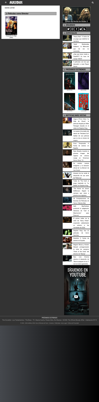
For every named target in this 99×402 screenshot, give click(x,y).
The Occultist (6, 318)
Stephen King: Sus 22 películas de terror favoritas (81, 231)
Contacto (51, 321)
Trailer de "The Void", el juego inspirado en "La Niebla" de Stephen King (81, 181)
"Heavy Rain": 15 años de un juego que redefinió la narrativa (81, 39)
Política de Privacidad (73, 321)
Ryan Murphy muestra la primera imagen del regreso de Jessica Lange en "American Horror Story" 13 (81, 153)
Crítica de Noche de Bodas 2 (76, 21)
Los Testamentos (18, 318)
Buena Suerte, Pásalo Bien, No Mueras (49, 318)
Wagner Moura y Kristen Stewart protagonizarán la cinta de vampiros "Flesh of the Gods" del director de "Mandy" (81, 247)
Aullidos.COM (31, 321)
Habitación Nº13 (91, 318)
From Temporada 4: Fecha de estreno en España (81, 143)
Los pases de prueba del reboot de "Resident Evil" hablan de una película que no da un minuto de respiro (81, 133)
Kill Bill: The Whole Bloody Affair (73, 318)
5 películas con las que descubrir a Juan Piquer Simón (81, 62)
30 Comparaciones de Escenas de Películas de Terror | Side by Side (81, 198)
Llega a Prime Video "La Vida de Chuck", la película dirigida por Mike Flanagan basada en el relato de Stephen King (81, 121)
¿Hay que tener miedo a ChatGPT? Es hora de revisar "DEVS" (81, 54)
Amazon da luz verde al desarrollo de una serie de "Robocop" (81, 173)
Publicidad (57, 321)
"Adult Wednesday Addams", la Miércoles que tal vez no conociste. (81, 46)
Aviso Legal (64, 321)
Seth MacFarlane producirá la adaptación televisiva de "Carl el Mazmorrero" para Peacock (81, 208)
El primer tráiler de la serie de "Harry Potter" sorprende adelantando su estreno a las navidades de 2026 (81, 220)
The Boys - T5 (29, 318)
